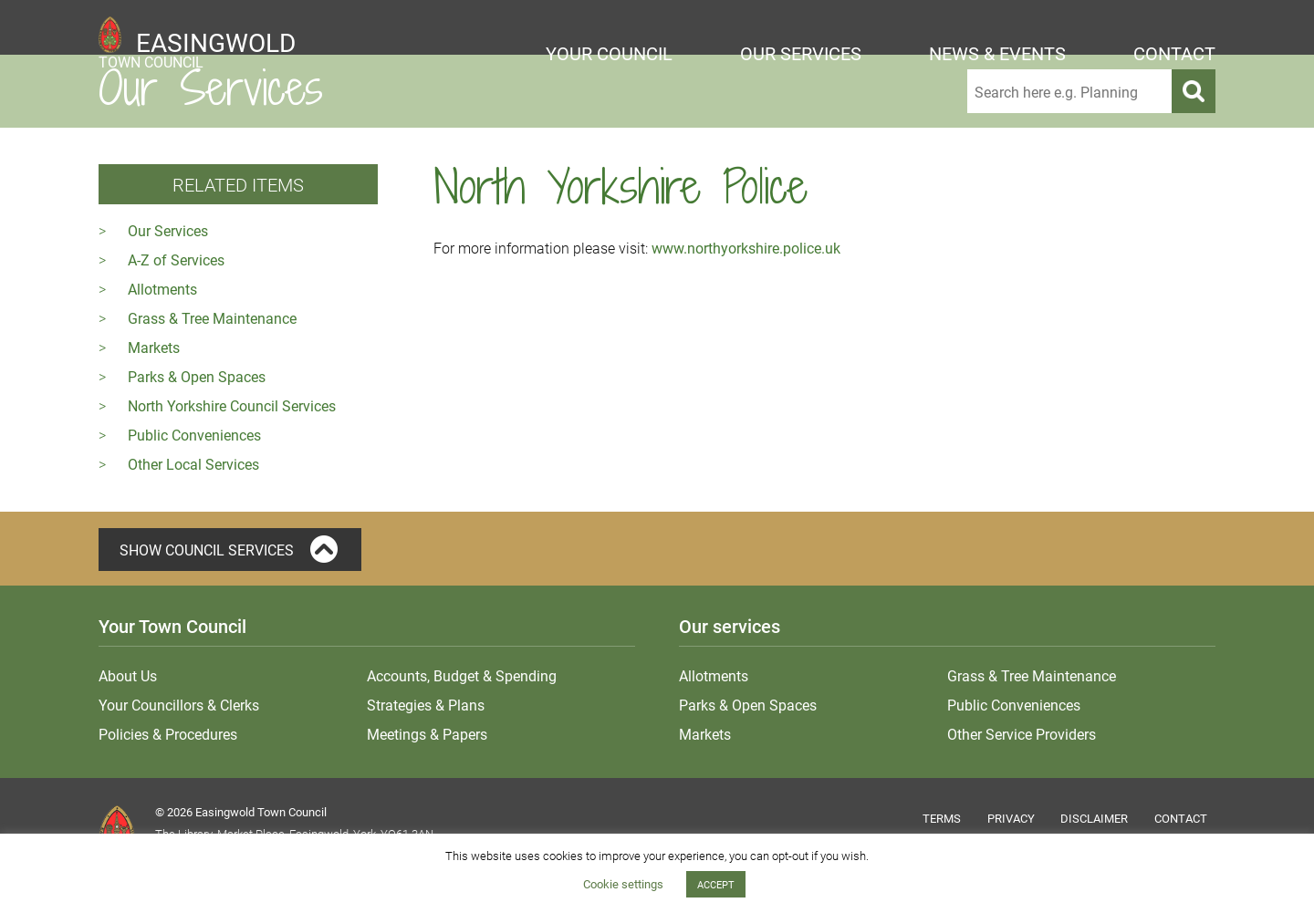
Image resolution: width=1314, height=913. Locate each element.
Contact (1174, 53)
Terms (942, 817)
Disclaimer (1094, 817)
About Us (128, 675)
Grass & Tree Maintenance (212, 317)
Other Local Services (193, 463)
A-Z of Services (176, 259)
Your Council (609, 53)
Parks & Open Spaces (197, 376)
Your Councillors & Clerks (179, 704)
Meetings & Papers (427, 733)
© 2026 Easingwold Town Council (241, 811)
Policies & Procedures (168, 733)
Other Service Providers (1021, 733)
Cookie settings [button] (623, 884)
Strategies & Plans (426, 704)
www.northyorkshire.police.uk (746, 247)
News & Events (997, 53)
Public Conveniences (194, 434)
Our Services (800, 53)
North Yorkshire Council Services (232, 405)
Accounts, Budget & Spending (462, 675)
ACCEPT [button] (716, 884)
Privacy (1011, 817)
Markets (154, 347)
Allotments (162, 288)
